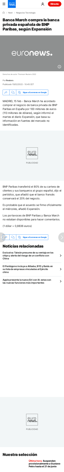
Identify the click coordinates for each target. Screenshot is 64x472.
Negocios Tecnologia (25, 13)
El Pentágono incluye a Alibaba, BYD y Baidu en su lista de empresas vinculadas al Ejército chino (28, 269)
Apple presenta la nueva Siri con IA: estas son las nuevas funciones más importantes (27, 281)
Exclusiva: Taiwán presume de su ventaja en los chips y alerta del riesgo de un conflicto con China (28, 255)
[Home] (4, 12)
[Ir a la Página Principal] (12, 4)
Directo (55, 3)
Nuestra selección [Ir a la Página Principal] (20, 454)
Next (10, 13)
